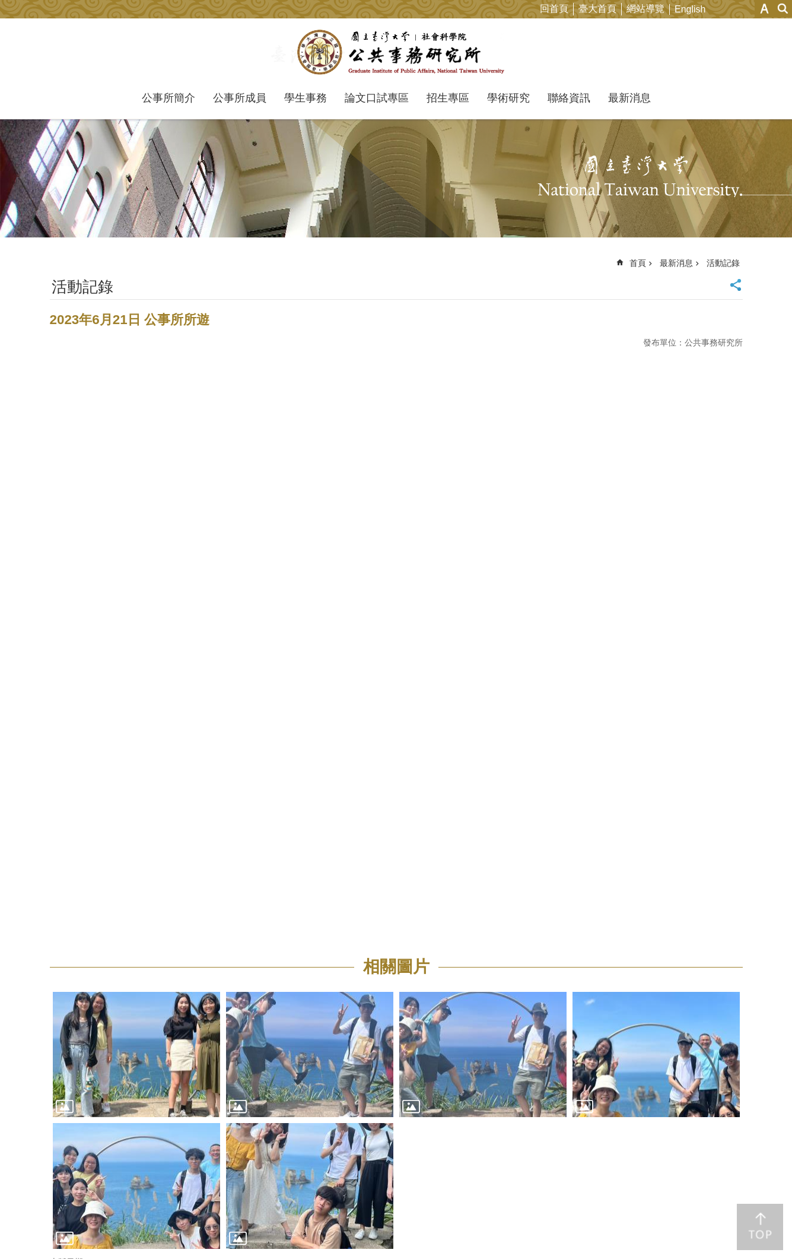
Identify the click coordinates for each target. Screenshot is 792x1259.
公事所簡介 (168, 98)
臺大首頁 (597, 9)
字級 (764, 8)
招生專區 (448, 98)
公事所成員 (239, 98)
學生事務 (305, 98)
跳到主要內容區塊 (6, 6)
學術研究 (508, 98)
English (690, 9)
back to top (760, 1227)
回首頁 (554, 9)
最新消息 (629, 98)
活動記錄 (723, 263)
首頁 (637, 263)
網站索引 (783, 8)
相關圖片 (396, 966)
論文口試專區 (377, 98)
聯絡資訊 (569, 98)
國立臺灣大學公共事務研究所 (396, 52)
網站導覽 (645, 9)
